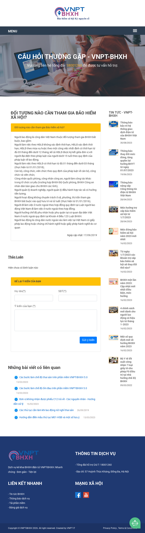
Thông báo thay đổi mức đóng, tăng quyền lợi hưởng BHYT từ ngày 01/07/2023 (127, 160)
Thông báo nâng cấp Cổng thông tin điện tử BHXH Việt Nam (128, 189)
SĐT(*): (62, 291)
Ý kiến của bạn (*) (24, 306)
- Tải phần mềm (16, 503)
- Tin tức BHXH (16, 494)
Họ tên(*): (20, 291)
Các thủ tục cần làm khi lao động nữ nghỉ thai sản (43, 410)
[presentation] (41, 341)
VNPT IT (71, 528)
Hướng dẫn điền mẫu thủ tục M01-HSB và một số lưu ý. (47, 417)
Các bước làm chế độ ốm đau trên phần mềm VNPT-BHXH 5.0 (50, 388)
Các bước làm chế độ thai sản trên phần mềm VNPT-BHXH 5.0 (50, 377)
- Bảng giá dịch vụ (18, 507)
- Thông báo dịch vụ (19, 498)
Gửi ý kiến (88, 340)
